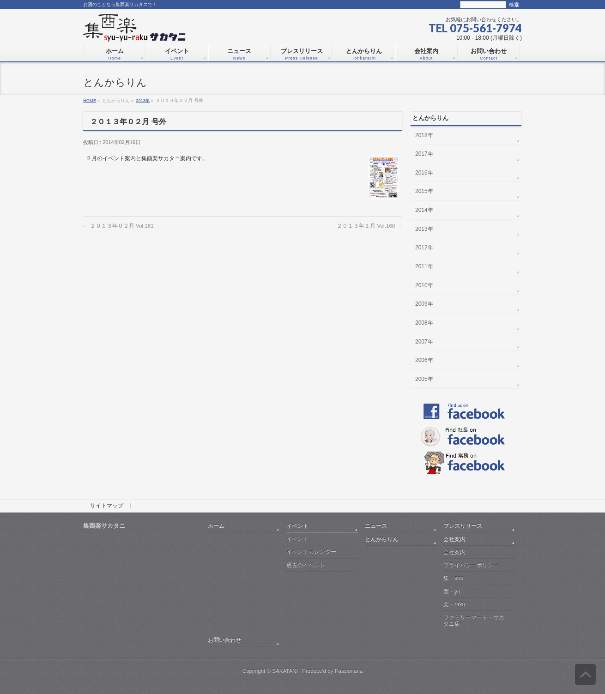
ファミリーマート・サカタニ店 (473, 620)
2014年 (424, 210)
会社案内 (454, 539)
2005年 (424, 379)
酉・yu (451, 591)
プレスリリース (462, 526)
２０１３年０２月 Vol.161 (118, 226)
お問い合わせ (224, 640)
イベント (297, 526)
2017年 (424, 154)
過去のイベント (305, 565)
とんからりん (381, 539)
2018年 (424, 135)
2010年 (424, 285)
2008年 (424, 323)
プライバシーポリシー (471, 565)
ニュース (376, 526)
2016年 (424, 172)
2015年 (424, 191)
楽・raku (454, 604)
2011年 (424, 266)
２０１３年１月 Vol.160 (369, 226)
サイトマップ (106, 506)
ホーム (216, 526)
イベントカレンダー (311, 552)
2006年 (424, 360)
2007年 (424, 341)
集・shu (453, 578)
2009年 (424, 304)
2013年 (143, 100)
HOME (89, 100)
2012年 (424, 247)
